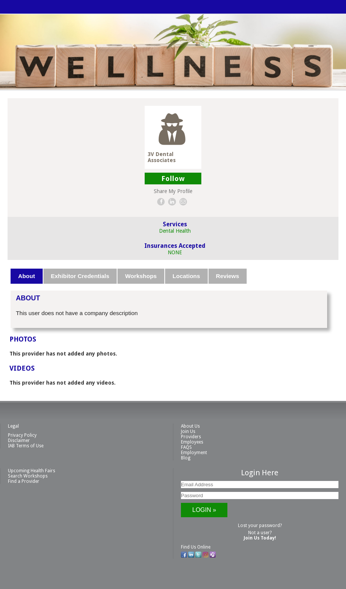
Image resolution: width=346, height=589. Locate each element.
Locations (186, 276)
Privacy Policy (22, 435)
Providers (191, 436)
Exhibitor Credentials (80, 276)
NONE (175, 252)
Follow (173, 178)
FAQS (186, 447)
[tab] (27, 276)
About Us (190, 426)
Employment (194, 452)
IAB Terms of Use (25, 445)
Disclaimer (19, 440)
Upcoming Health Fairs (31, 470)
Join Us (188, 431)
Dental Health (175, 231)
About (26, 276)
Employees (192, 442)
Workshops (141, 276)
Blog (185, 458)
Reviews (227, 276)
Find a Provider (23, 481)
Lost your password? (260, 525)
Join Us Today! (260, 538)
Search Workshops (28, 476)
